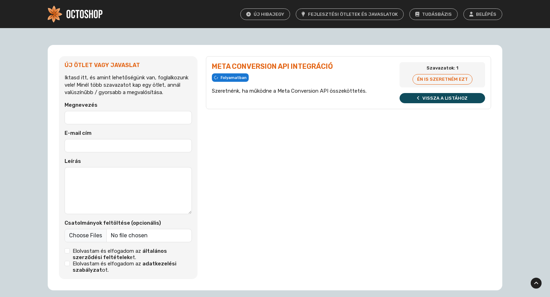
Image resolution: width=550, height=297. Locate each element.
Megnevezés (81, 105)
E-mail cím (78, 133)
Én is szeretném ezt (442, 79)
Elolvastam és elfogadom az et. (120, 254)
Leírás (73, 161)
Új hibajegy (265, 14)
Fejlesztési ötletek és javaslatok (350, 14)
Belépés (482, 14)
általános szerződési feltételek (120, 254)
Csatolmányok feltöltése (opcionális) (113, 223)
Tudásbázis (433, 14)
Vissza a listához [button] (442, 98)
